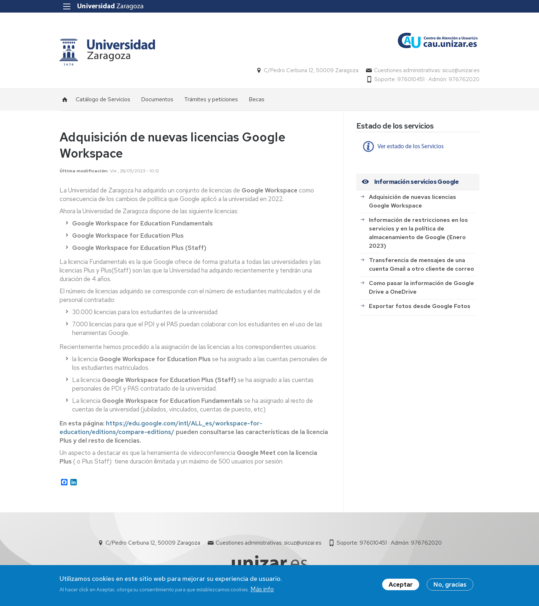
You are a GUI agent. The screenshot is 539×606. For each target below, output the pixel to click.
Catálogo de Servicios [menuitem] (103, 99)
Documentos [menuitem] (157, 99)
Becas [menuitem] (256, 99)
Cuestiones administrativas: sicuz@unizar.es (426, 70)
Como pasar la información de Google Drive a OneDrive (421, 287)
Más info (262, 589)
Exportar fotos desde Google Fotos (419, 306)
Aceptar (401, 584)
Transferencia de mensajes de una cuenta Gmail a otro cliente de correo (421, 264)
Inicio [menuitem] (65, 99)
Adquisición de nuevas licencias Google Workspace (412, 201)
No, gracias (450, 584)
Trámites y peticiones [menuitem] (211, 99)
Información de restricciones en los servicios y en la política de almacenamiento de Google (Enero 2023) (418, 233)
